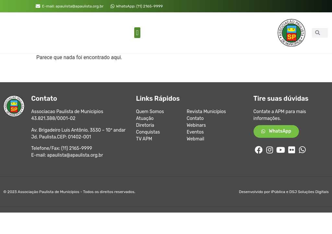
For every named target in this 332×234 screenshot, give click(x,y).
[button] (137, 32)
